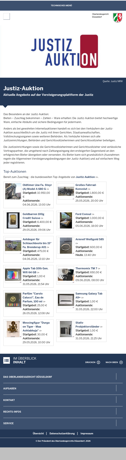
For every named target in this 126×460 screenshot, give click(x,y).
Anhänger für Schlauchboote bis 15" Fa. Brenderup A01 (37, 243)
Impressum (87, 433)
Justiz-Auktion (85, 177)
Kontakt (9, 400)
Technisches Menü (61, 5)
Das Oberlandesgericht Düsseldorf (27, 376)
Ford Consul (83, 214)
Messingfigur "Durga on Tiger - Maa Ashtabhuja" (36, 326)
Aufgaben (9, 388)
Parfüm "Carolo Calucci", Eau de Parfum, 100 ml (33, 297)
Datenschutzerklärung (62, 433)
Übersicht (38, 433)
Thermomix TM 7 (86, 268)
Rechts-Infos (12, 411)
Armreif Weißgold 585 (89, 239)
